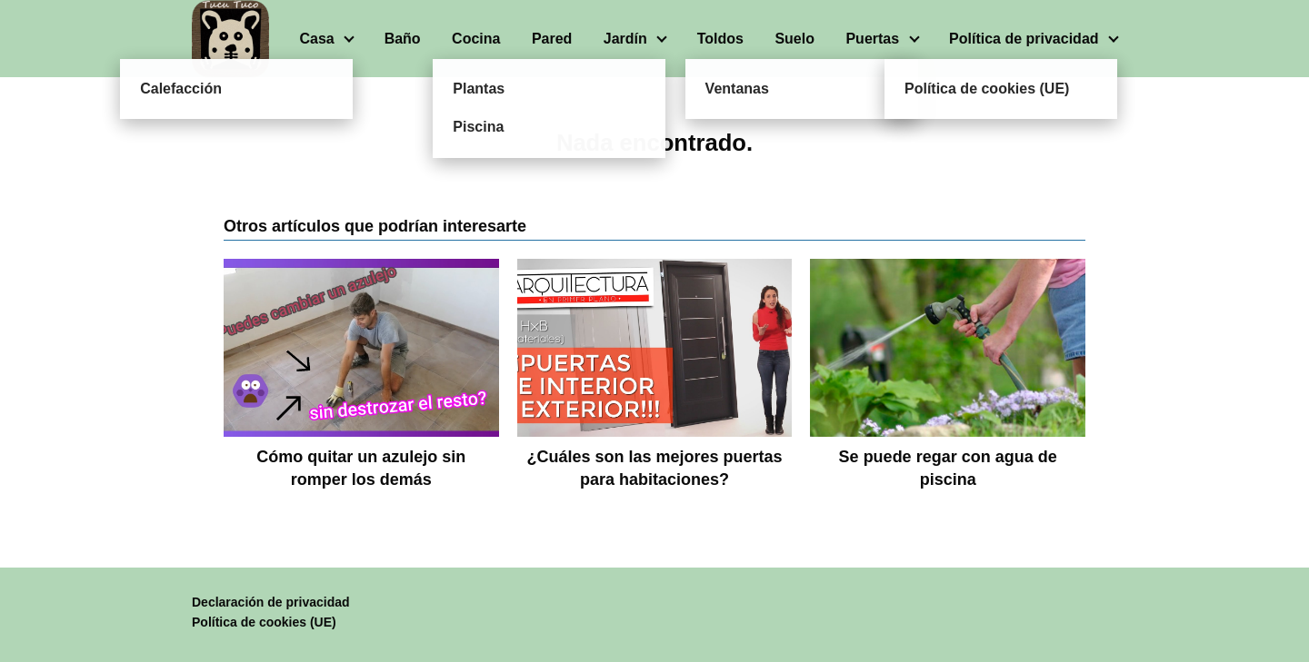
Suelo (794, 38)
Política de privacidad (1024, 38)
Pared (552, 38)
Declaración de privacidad (271, 602)
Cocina (476, 38)
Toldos (720, 38)
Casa (316, 38)
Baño (403, 38)
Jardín (625, 38)
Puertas (872, 38)
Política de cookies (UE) (264, 622)
